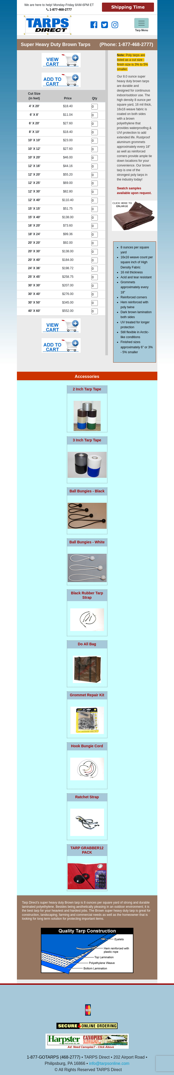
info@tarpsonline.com (109, 1063)
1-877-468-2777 (60, 9)
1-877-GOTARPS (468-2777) (53, 1057)
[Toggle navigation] (141, 23)
